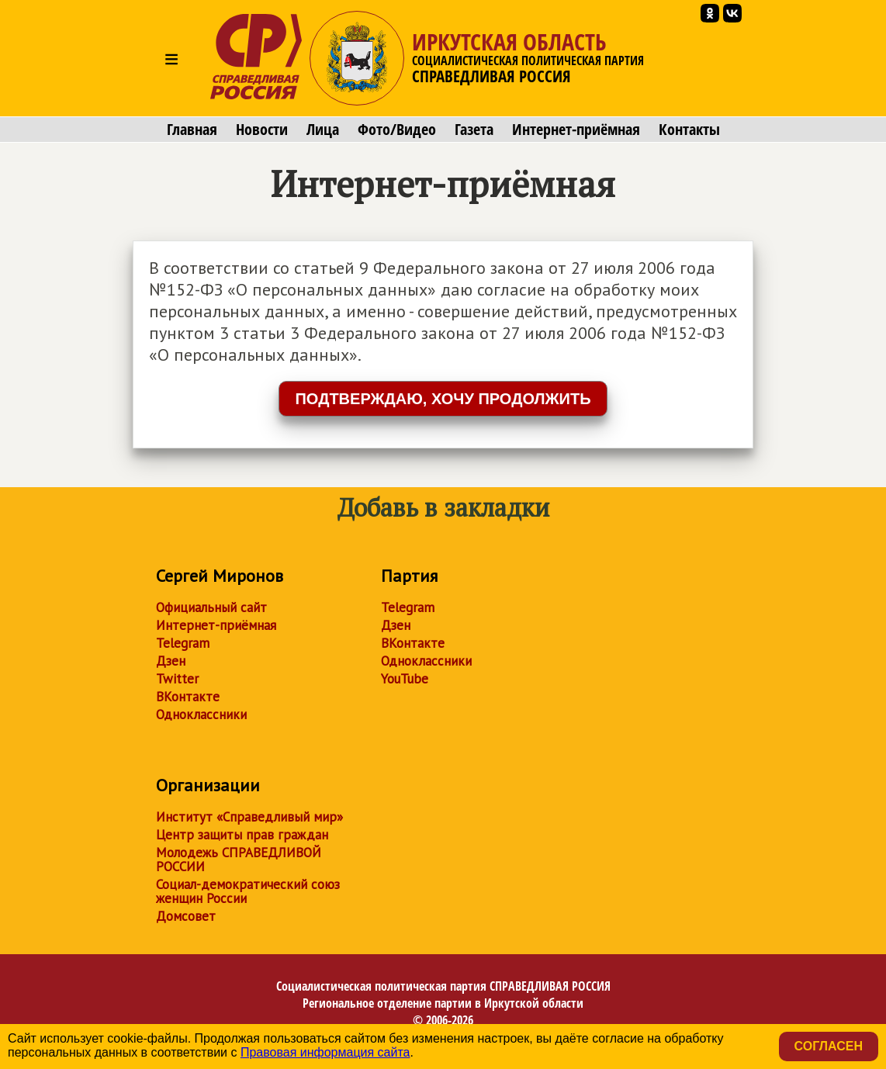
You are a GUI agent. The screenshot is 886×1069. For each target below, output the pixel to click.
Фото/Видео (397, 129)
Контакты (689, 129)
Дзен (170, 661)
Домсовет (186, 916)
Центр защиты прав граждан (242, 835)
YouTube (404, 679)
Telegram (182, 643)
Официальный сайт (211, 607)
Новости (262, 129)
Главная (192, 129)
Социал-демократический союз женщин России (248, 891)
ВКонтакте (188, 697)
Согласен (828, 1046)
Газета (474, 129)
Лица (322, 129)
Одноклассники (201, 714)
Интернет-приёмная (576, 129)
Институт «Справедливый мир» (249, 817)
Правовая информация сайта (325, 1052)
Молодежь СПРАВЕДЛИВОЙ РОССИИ (238, 860)
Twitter (177, 679)
